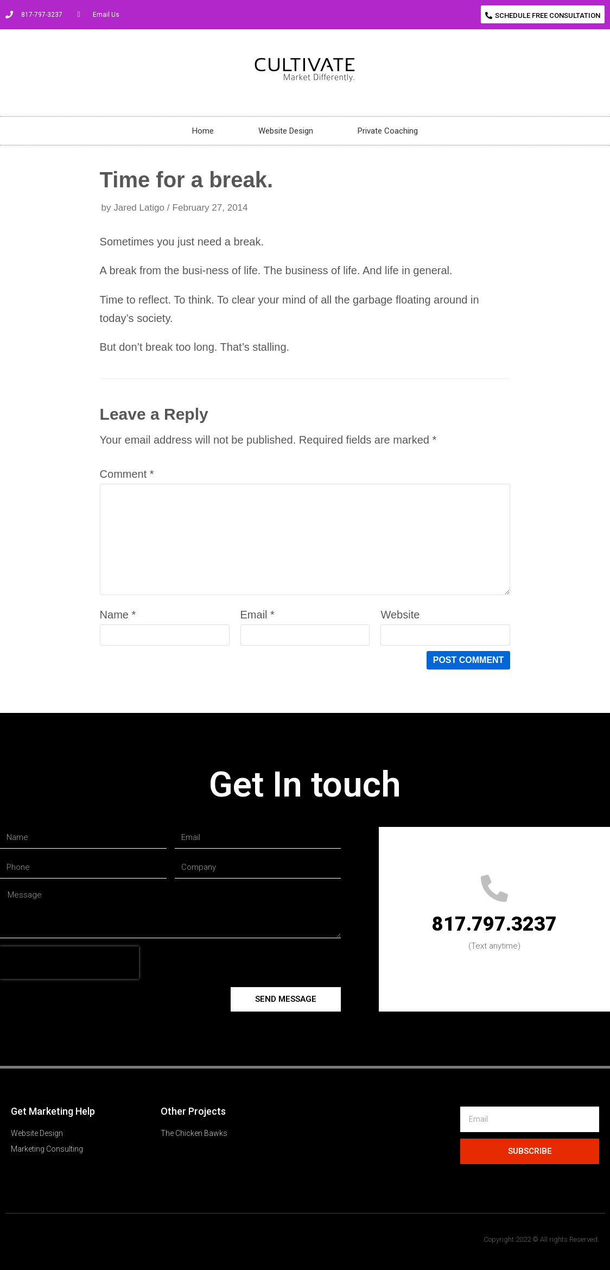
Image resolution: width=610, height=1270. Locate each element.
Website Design (285, 131)
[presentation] (69, 962)
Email (257, 615)
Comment (127, 474)
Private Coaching (388, 131)
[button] (543, 14)
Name (118, 615)
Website (400, 615)
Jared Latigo (138, 208)
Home (203, 131)
